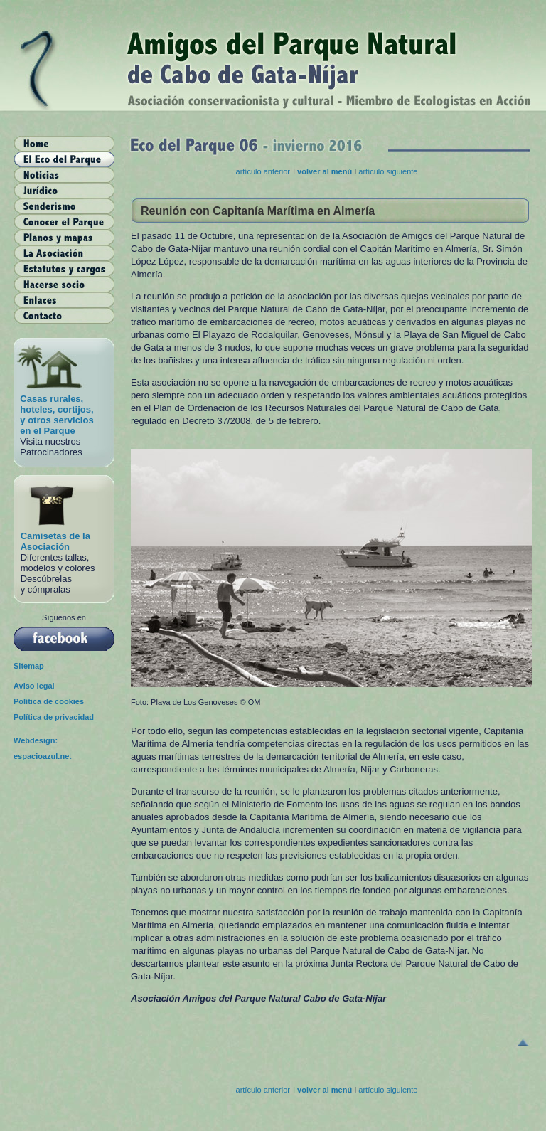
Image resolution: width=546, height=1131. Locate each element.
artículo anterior (263, 171)
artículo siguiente (387, 171)
